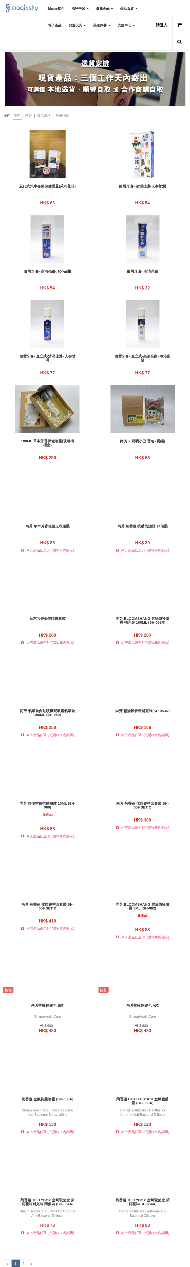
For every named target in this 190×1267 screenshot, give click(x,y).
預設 (16, 116)
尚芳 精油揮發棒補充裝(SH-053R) (142, 701)
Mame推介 (56, 8)
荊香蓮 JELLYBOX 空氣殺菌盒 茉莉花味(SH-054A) (142, 1180)
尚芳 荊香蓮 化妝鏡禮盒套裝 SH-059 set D (47, 890)
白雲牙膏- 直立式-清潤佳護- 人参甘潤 (47, 354)
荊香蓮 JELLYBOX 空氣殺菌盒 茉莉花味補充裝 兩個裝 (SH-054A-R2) (47, 1180)
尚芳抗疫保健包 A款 (142, 987)
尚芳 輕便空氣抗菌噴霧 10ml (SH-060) (47, 791)
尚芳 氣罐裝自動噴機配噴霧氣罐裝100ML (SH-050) (47, 701)
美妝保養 (101, 25)
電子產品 (54, 25)
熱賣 (28, 116)
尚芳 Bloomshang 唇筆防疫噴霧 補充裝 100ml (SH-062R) (142, 610)
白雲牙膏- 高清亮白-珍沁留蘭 (47, 269)
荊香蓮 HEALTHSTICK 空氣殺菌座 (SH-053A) (143, 1081)
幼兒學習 (80, 8)
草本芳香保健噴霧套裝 (47, 608)
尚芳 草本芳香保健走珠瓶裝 (47, 518)
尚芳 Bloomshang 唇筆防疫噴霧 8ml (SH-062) (142, 890)
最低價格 (62, 116)
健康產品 (104, 8)
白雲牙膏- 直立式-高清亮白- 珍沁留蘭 (143, 354)
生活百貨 (129, 8)
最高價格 (44, 116)
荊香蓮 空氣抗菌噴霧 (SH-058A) (47, 1079)
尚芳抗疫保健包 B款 (47, 987)
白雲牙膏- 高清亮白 (142, 269)
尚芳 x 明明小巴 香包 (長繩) (142, 435)
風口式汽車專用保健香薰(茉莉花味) (47, 188)
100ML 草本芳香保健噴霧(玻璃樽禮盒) (47, 437)
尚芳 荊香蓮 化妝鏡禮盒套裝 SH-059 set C (143, 791)
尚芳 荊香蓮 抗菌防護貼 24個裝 (142, 518)
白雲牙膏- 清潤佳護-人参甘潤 (142, 186)
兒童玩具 (77, 25)
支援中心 (126, 25)
